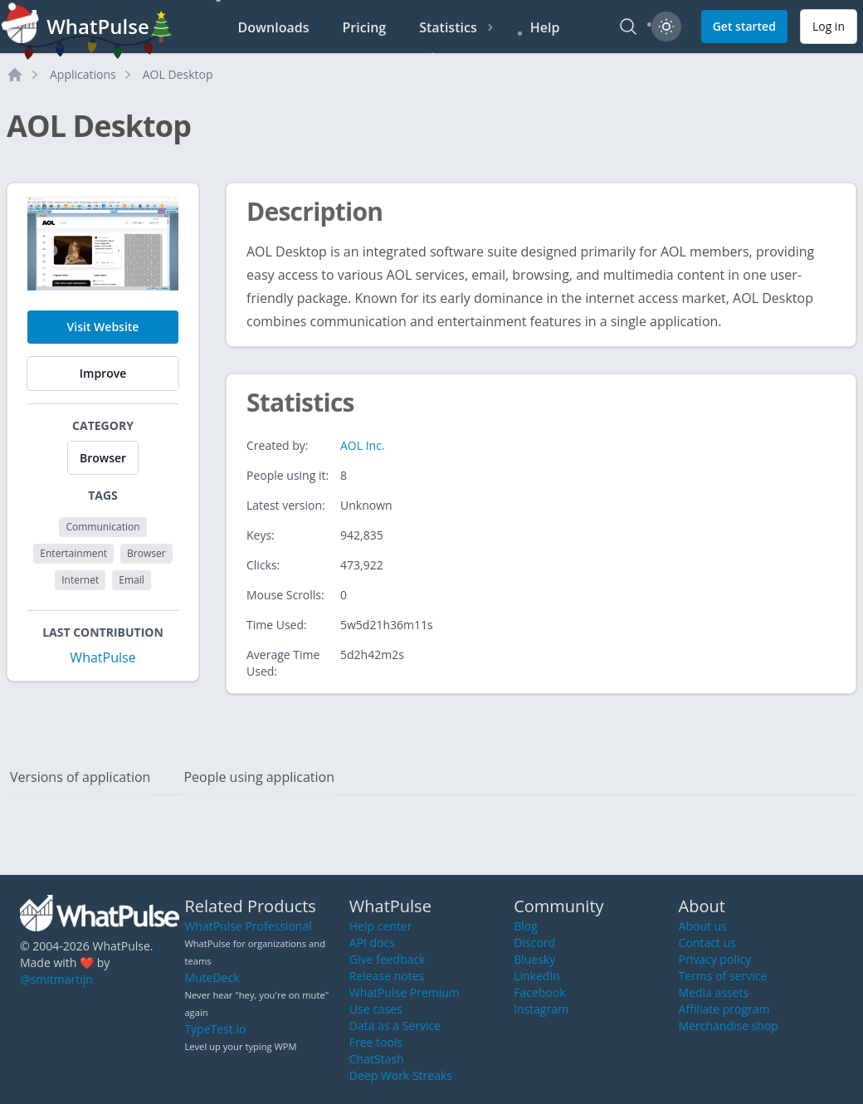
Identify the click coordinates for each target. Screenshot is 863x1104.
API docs (372, 942)
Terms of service (723, 976)
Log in (828, 26)
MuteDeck (211, 977)
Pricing (365, 27)
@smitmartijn (56, 979)
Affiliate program (724, 1009)
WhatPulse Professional (247, 926)
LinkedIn (537, 976)
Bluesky (534, 959)
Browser (103, 458)
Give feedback (387, 959)
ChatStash (376, 1059)
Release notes (386, 976)
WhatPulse (102, 657)
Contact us (707, 942)
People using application (258, 777)
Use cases (375, 1009)
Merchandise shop (728, 1025)
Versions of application (80, 777)
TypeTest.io (215, 1029)
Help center (380, 926)
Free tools (375, 1042)
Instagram (541, 1009)
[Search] (628, 27)
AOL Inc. (362, 445)
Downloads (274, 27)
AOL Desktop (178, 74)
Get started (744, 26)
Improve (103, 373)
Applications (83, 74)
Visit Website (103, 327)
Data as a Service (395, 1025)
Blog (526, 926)
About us (703, 926)
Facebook (539, 992)
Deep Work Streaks (400, 1075)
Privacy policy (715, 959)
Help (545, 27)
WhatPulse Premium (404, 992)
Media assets (714, 992)
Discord (534, 942)
